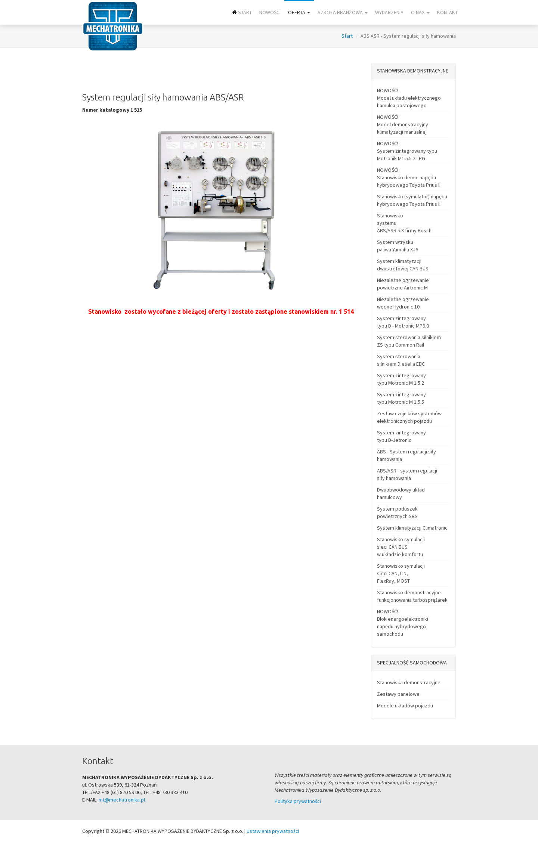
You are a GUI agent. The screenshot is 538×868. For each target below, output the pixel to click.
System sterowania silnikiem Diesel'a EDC (401, 360)
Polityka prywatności (298, 801)
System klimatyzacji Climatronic (412, 527)
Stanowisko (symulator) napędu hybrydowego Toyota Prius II (412, 200)
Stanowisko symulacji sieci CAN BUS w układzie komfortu (401, 547)
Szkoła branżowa (343, 12)
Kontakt (447, 12)
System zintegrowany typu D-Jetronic (401, 436)
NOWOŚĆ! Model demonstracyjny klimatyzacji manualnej (402, 124)
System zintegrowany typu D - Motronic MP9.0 (403, 322)
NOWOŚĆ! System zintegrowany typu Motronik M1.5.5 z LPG (407, 151)
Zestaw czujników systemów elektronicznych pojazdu (409, 417)
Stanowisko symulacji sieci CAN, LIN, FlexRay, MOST (401, 573)
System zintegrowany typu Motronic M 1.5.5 (401, 398)
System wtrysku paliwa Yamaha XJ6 (397, 246)
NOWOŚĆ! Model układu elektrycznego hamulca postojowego (409, 98)
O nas (420, 12)
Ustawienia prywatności (273, 831)
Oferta (299, 12)
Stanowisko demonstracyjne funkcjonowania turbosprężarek (412, 596)
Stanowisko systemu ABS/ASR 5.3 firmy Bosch (404, 223)
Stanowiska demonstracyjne (408, 682)
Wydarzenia (389, 12)
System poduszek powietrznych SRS (397, 512)
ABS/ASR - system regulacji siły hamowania (407, 474)
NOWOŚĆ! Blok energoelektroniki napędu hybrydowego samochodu (402, 622)
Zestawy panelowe (398, 694)
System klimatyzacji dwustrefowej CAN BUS (403, 265)
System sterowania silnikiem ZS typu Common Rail (409, 341)
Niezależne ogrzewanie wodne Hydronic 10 (403, 303)
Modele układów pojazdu (405, 705)
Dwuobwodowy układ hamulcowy (401, 493)
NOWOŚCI (270, 12)
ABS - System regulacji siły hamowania (406, 455)
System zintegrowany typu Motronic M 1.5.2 (401, 379)
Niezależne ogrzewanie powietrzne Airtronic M (403, 284)
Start (242, 12)
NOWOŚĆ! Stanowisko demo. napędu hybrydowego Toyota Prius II (408, 177)
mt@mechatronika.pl (122, 799)
